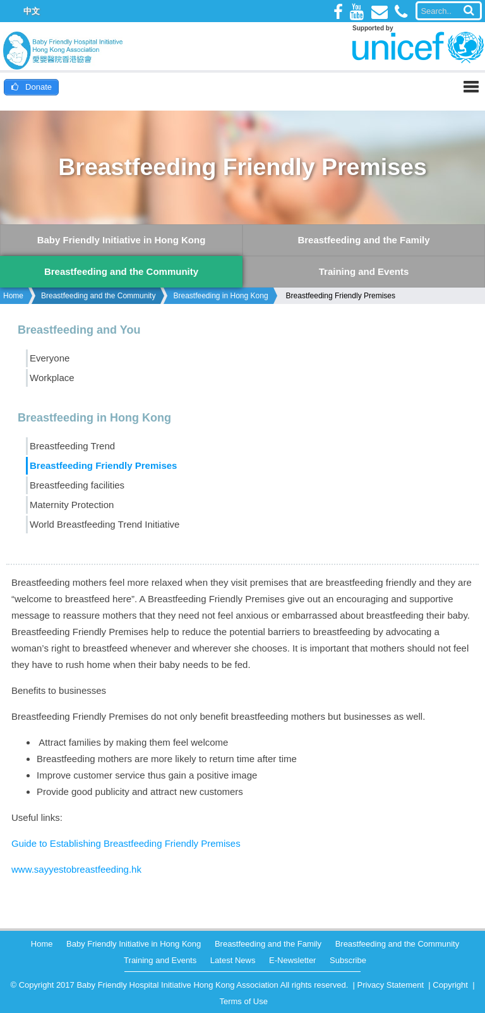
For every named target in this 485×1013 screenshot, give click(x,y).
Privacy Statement (390, 985)
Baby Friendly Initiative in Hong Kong (133, 944)
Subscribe (348, 960)
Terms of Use (243, 1001)
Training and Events (160, 960)
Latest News (233, 960)
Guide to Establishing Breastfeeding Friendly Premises (126, 843)
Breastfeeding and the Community (98, 295)
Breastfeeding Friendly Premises (340, 295)
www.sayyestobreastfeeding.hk (76, 869)
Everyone (49, 358)
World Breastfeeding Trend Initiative (104, 524)
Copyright (450, 985)
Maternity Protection (72, 504)
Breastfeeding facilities (77, 485)
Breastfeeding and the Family (268, 944)
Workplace (52, 377)
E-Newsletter (292, 960)
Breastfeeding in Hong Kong (220, 295)
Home (13, 295)
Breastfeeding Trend (72, 445)
